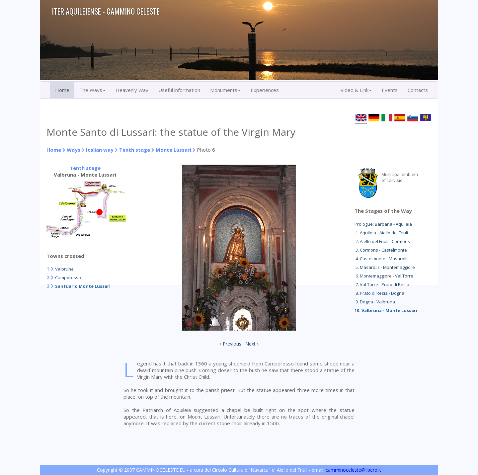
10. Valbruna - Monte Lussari (386, 310)
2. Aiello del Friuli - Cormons (382, 241)
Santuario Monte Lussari (83, 286)
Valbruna (64, 269)
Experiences (265, 90)
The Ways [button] (92, 90)
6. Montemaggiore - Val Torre (384, 276)
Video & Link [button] (356, 90)
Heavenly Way (132, 90)
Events (390, 90)
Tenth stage (134, 149)
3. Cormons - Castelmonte (381, 250)
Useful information (179, 90)
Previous (232, 344)
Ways (73, 149)
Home (62, 90)
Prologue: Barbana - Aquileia (383, 224)
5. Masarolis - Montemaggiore (385, 267)
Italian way (100, 149)
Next (250, 344)
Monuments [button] (225, 90)
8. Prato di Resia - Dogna (379, 293)
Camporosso (68, 277)
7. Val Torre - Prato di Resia (382, 284)
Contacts (418, 90)
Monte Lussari (173, 149)
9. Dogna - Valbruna (375, 302)
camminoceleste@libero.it (353, 470)
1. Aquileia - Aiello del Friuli (381, 233)
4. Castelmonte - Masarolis (382, 259)
